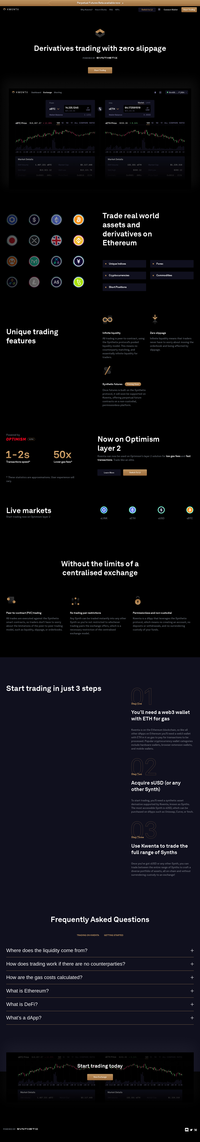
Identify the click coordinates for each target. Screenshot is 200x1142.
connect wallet (171, 9)
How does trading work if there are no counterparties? (100, 964)
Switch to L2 (135, 472)
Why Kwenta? (86, 9)
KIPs (117, 9)
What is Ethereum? (100, 991)
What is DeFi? (100, 1004)
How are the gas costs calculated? (100, 977)
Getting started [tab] (113, 935)
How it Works (101, 9)
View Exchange (100, 1077)
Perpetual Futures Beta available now (98, 3)
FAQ (111, 9)
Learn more (109, 472)
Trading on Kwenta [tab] (88, 935)
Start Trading (189, 9)
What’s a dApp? (100, 1018)
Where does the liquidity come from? (100, 950)
